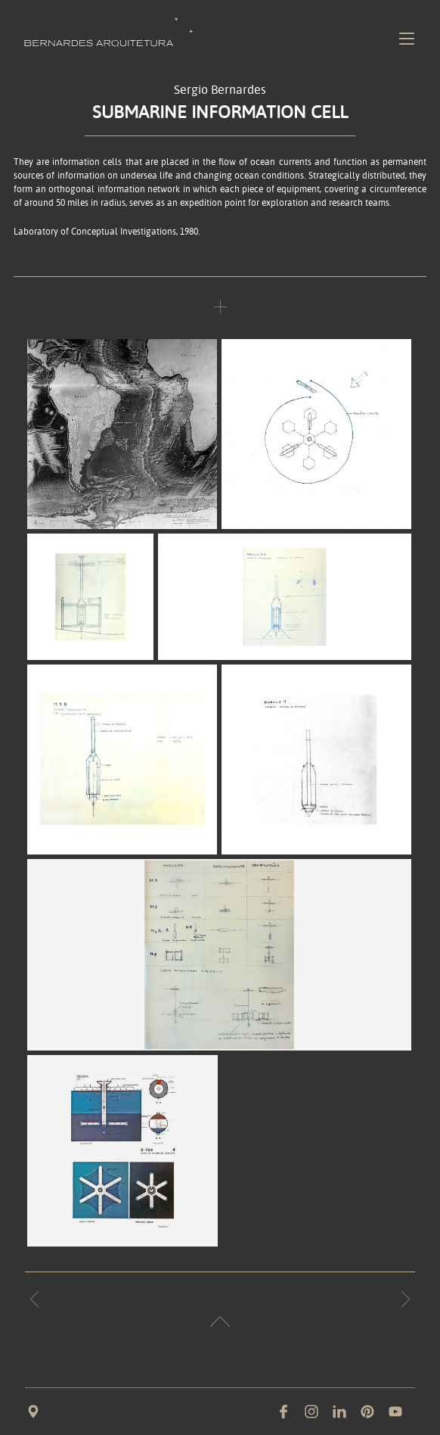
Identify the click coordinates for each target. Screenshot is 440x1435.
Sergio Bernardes (220, 90)
